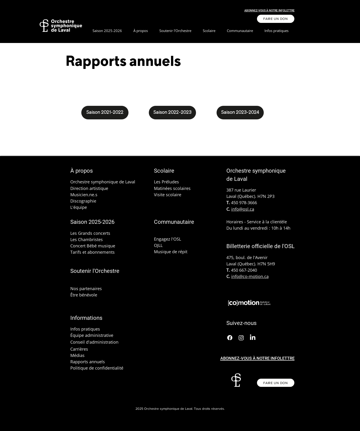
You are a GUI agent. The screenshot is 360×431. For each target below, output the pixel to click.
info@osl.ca (242, 209)
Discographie (83, 201)
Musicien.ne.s (83, 194)
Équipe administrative (91, 335)
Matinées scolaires (172, 188)
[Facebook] (229, 337)
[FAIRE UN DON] (275, 19)
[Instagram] (241, 337)
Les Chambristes (86, 239)
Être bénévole (83, 295)
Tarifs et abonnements (92, 252)
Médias (77, 355)
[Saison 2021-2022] (104, 112)
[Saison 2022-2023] (172, 112)
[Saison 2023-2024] (240, 112)
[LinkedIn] (252, 337)
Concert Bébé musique (92, 246)
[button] (141, 30)
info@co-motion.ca (250, 276)
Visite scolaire (167, 194)
